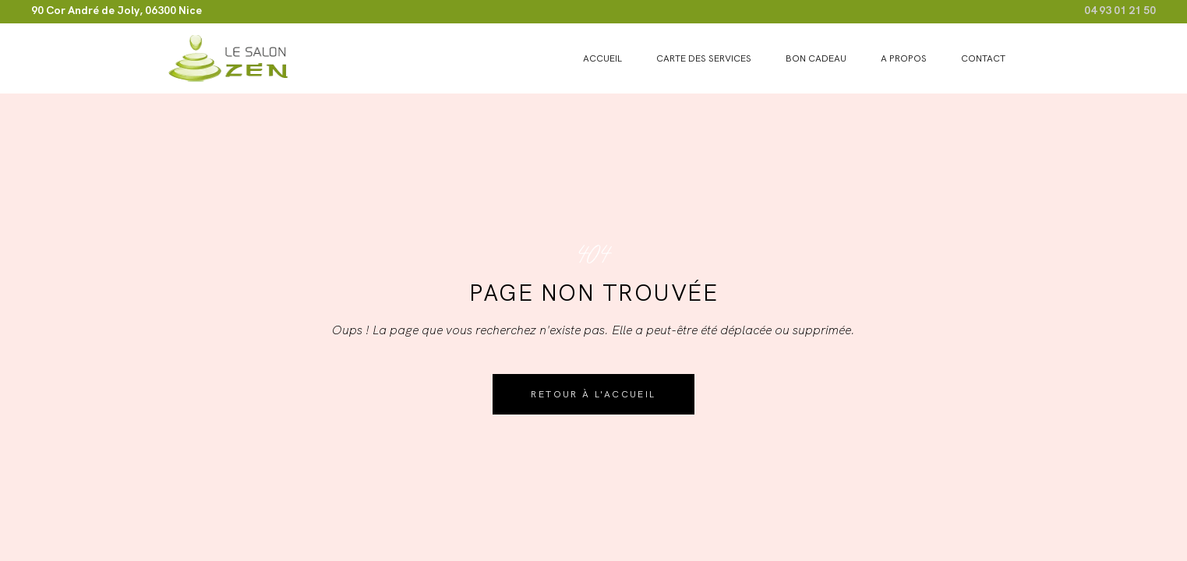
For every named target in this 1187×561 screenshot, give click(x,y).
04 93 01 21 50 (1120, 10)
